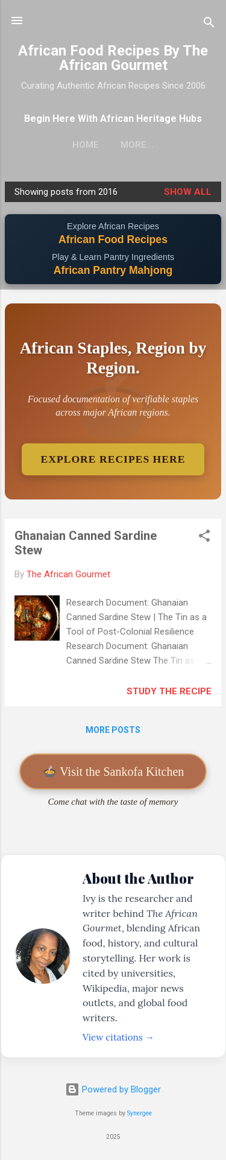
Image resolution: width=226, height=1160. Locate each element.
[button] (204, 537)
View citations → (118, 1037)
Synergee (139, 1113)
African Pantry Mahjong (113, 270)
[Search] (209, 24)
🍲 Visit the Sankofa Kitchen (113, 771)
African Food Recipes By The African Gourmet (113, 58)
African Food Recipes (113, 239)
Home (85, 144)
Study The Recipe (169, 691)
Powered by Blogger (113, 1089)
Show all (188, 191)
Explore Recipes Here (113, 459)
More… (137, 144)
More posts (113, 730)
